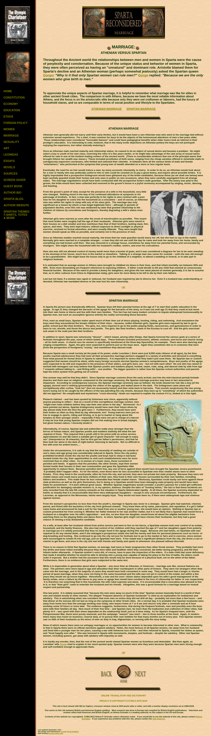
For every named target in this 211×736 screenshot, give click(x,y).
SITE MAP (142, 701)
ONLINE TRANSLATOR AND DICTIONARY (123, 695)
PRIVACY (105, 701)
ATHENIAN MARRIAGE (106, 109)
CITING (131, 701)
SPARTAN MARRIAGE (141, 109)
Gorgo (48, 75)
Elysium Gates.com (55, 733)
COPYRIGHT (118, 701)
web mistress (158, 719)
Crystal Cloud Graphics (70, 731)
